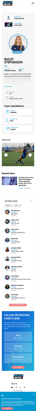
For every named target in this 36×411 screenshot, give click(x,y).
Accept (7, 408)
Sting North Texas (16, 260)
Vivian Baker (15, 276)
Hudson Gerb (15, 220)
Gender (8, 205)
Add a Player (18, 367)
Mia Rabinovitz (15, 210)
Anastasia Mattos (16, 248)
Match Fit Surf (15, 223)
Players (21, 188)
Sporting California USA (18, 232)
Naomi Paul (14, 238)
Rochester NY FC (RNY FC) (18, 297)
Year (16, 205)
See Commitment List (18, 305)
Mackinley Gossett (16, 266)
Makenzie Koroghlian (17, 285)
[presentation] (6, 155)
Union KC (13, 269)
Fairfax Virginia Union (17, 251)
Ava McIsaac (14, 295)
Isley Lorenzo (15, 229)
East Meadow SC (15, 241)
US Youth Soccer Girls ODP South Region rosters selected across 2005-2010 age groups (26, 181)
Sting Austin (19, 18)
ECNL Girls (18, 25)
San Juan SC (14, 213)
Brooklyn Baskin (16, 257)
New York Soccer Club (17, 288)
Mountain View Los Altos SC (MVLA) (21, 279)
